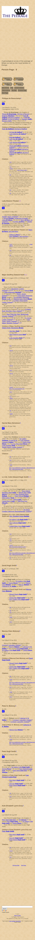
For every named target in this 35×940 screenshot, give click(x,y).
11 (20, 322)
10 (15, 315)
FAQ (11, 87)
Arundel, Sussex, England (9, 216)
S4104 (11, 387)
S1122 (11, 545)
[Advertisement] (17, 39)
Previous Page (22, 90)
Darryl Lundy (17, 915)
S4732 (11, 365)
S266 (11, 464)
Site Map (14, 90)
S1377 (11, 850)
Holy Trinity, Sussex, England (16, 320)
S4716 (11, 373)
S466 (11, 617)
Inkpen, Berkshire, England (10, 323)
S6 (10, 174)
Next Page (5, 93)
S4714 (11, 350)
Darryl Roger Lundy (22, 170)
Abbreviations (6, 90)
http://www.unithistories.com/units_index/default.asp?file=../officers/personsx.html (22, 468)
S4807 (11, 413)
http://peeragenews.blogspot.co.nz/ (17, 546)
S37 (10, 162)
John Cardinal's (12, 921)
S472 (11, 370)
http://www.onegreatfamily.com (16, 388)
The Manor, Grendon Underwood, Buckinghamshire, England (16, 510)
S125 (11, 244)
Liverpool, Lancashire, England (11, 645)
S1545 (11, 168)
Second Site (18, 921)
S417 (11, 392)
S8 (10, 410)
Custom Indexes (19, 87)
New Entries (5, 87)
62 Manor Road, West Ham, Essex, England (16, 310)
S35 (10, 540)
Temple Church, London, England (12, 447)
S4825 (11, 398)
